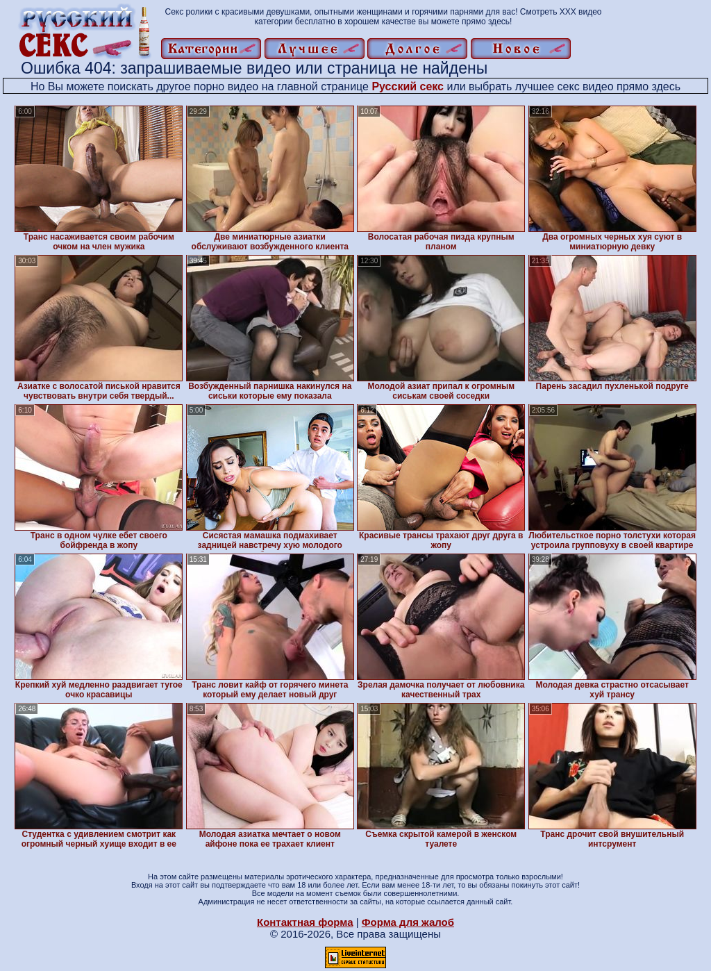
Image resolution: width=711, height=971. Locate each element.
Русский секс (407, 86)
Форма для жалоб (408, 922)
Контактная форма (305, 922)
